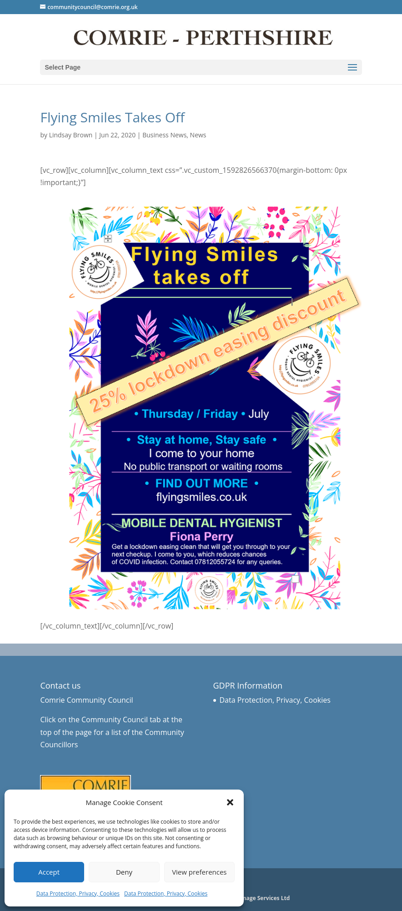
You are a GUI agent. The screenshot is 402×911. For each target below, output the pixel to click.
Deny (124, 871)
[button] (230, 802)
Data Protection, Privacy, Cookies (78, 893)
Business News (164, 135)
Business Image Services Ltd (252, 898)
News (198, 135)
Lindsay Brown (71, 135)
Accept (49, 871)
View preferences (199, 871)
